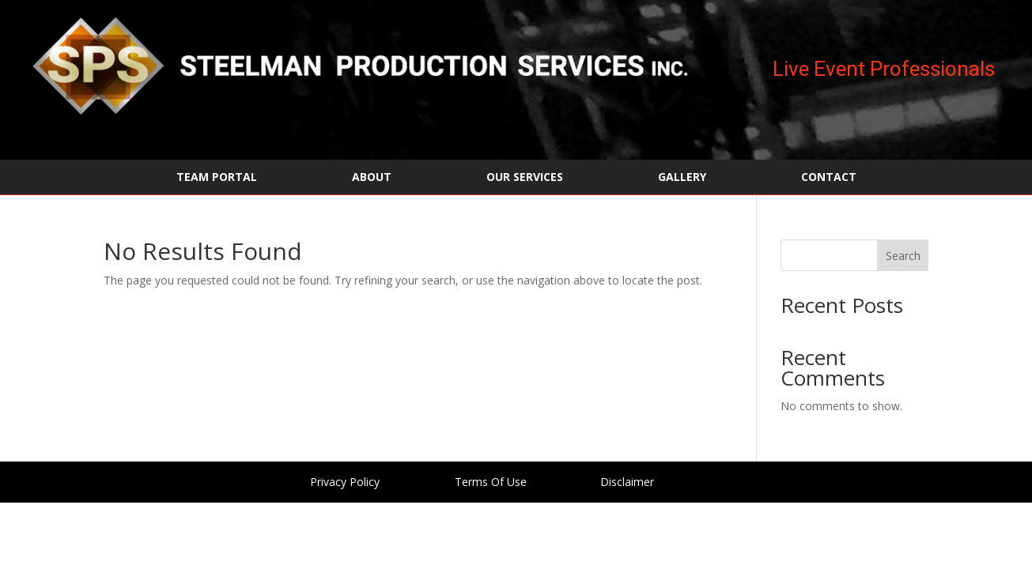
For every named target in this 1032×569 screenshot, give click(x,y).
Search (903, 255)
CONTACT (828, 177)
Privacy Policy (345, 481)
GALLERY (682, 177)
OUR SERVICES (524, 177)
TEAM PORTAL (216, 177)
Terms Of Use (491, 481)
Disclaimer (627, 481)
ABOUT (371, 177)
